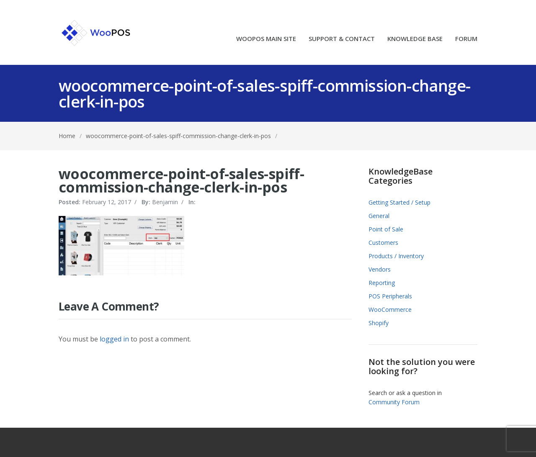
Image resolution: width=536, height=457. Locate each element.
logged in (114, 339)
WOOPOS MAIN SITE (266, 39)
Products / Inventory (396, 256)
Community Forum (394, 402)
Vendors (379, 269)
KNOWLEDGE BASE (415, 39)
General (378, 216)
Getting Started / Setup (399, 202)
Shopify (378, 323)
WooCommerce (390, 309)
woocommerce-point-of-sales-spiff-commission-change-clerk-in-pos (178, 136)
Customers (383, 242)
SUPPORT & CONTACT (342, 39)
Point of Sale (385, 229)
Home (67, 136)
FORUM (466, 39)
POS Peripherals (390, 296)
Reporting (381, 283)
